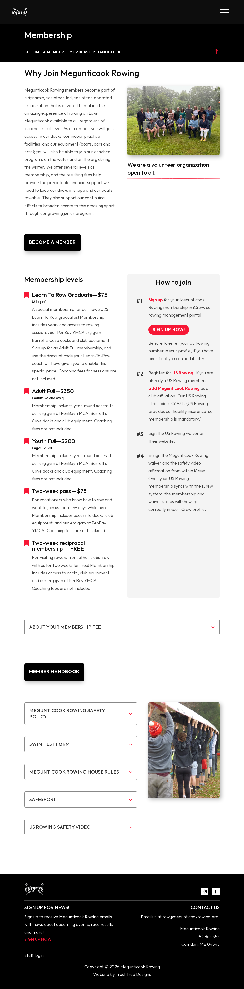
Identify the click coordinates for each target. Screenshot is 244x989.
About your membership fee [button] (65, 627)
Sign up (155, 300)
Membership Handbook (95, 52)
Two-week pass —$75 (59, 490)
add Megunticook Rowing (174, 388)
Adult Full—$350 (53, 391)
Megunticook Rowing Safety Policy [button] (67, 713)
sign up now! (169, 329)
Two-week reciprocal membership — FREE (58, 545)
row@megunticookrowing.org (190, 917)
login (39, 955)
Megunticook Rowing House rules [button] (74, 772)
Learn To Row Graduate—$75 (69, 294)
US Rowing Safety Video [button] (60, 827)
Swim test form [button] (49, 744)
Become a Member (44, 52)
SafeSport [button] (42, 799)
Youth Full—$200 (53, 441)
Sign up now (38, 939)
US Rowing (182, 373)
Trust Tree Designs (133, 974)
